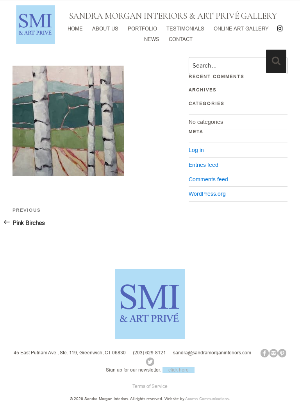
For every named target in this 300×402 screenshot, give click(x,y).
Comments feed (208, 179)
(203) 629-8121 (149, 353)
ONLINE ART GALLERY (241, 27)
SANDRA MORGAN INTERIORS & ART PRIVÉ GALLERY (173, 16)
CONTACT (181, 38)
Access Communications (207, 398)
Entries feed (203, 165)
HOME (75, 27)
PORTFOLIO (142, 27)
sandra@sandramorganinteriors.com (212, 353)
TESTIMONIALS (185, 27)
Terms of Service (150, 386)
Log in (196, 150)
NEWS (151, 38)
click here (178, 370)
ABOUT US (105, 27)
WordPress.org (207, 194)
